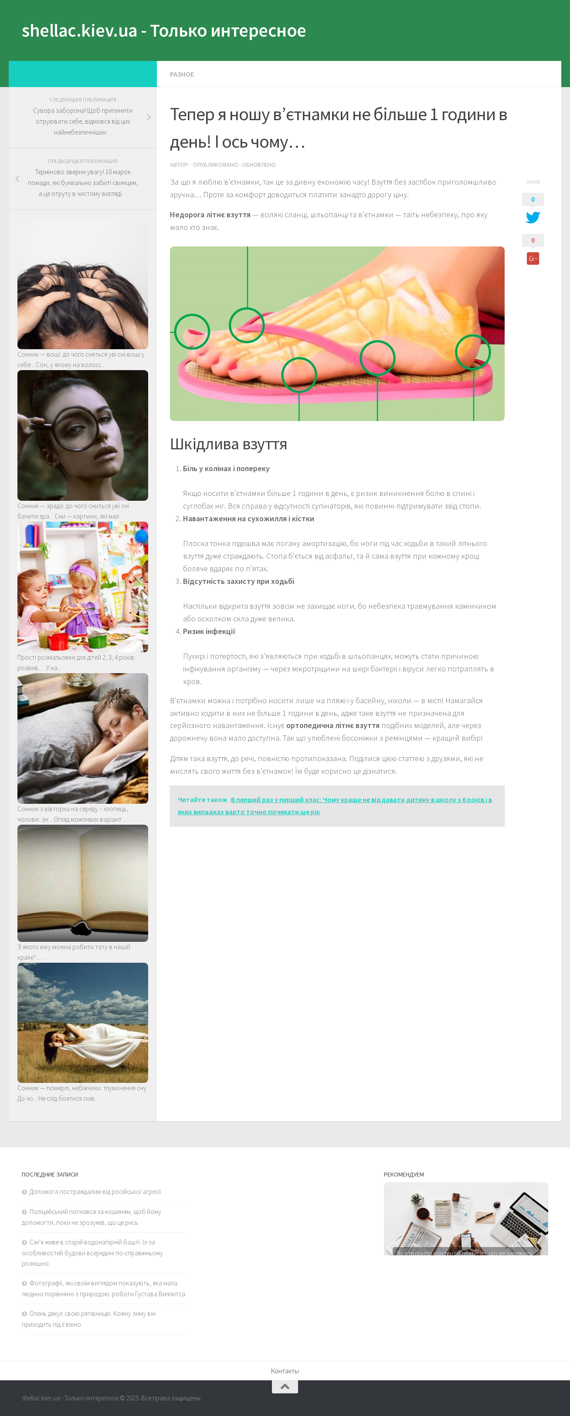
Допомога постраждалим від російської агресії (95, 1191)
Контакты (285, 1370)
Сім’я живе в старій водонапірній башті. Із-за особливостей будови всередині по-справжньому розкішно (92, 1253)
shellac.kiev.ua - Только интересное (164, 30)
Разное (182, 74)
